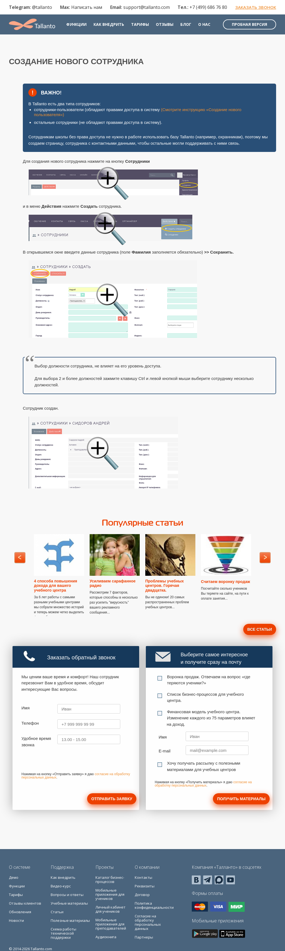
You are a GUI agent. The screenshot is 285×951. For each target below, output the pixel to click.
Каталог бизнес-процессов (109, 879)
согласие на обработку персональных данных (203, 783)
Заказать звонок (255, 7)
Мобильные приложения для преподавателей (110, 924)
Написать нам (86, 7)
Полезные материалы (70, 920)
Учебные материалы (69, 903)
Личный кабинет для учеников (110, 909)
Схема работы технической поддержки (63, 933)
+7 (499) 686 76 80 (208, 7)
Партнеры (144, 937)
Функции (76, 24)
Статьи (57, 911)
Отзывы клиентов (25, 903)
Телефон (30, 723)
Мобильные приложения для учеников (109, 894)
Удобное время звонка (36, 741)
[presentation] (63, 761)
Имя (25, 707)
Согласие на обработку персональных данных (148, 922)
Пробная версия (249, 24)
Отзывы (164, 24)
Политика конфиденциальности (154, 905)
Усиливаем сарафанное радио (113, 583)
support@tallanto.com (146, 7)
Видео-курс (61, 886)
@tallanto (42, 7)
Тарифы (140, 24)
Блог (185, 24)
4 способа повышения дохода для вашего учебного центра (55, 586)
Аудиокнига (105, 936)
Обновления (20, 911)
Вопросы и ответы (67, 894)
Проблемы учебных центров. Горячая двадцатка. (164, 586)
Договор (142, 894)
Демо (13, 877)
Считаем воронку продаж (225, 581)
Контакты (143, 877)
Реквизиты (144, 886)
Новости (16, 920)
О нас (204, 24)
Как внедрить (109, 24)
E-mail (165, 751)
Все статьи (259, 629)
